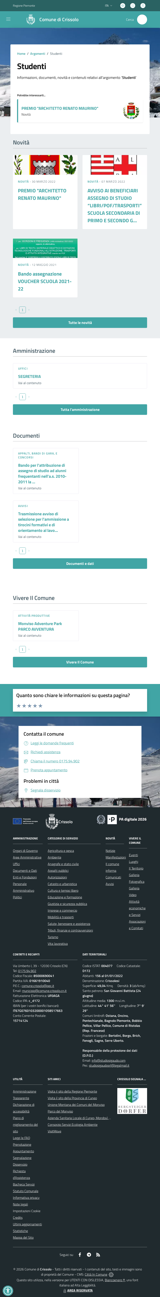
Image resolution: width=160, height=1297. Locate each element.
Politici (17, 897)
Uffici (23, 368)
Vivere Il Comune (80, 662)
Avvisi (23, 506)
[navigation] (8, 19)
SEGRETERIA (29, 376)
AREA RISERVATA (77, 1290)
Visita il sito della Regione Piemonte (72, 1091)
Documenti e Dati (25, 870)
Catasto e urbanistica (62, 883)
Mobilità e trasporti (61, 917)
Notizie (110, 850)
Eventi (133, 854)
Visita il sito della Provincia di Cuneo (72, 1097)
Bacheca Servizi (24, 1184)
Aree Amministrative (27, 857)
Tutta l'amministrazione (80, 409)
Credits (17, 1217)
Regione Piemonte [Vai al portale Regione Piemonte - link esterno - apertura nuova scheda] (24, 5)
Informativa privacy (26, 1197)
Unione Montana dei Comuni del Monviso (76, 1104)
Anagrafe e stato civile (63, 863)
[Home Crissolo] (50, 19)
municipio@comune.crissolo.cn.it (44, 990)
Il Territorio (136, 868)
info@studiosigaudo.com (108, 1060)
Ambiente (54, 857)
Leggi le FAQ (21, 1137)
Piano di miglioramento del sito (25, 1124)
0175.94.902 (27, 970)
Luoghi (133, 861)
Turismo (53, 936)
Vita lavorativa (58, 943)
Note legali (20, 1204)
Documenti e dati (80, 563)
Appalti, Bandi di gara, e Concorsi (38, 455)
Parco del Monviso (60, 1111)
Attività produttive (34, 615)
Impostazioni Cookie (26, 1210)
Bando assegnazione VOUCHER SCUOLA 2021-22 (45, 281)
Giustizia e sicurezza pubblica (67, 903)
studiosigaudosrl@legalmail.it (109, 1065)
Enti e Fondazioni (25, 877)
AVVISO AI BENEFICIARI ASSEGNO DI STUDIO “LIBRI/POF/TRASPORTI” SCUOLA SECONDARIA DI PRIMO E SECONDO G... (115, 205)
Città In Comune (96, 1274)
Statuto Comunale (25, 1190)
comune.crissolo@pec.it (38, 985)
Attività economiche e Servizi (137, 908)
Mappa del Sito (23, 1237)
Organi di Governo (25, 850)
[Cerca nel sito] (142, 19)
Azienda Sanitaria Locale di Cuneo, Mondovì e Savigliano (86, 1117)
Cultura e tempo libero (63, 890)
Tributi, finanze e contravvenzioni (70, 930)
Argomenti (37, 53)
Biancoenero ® (115, 1279)
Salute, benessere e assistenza (69, 923)
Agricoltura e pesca (61, 850)
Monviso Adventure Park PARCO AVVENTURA (40, 626)
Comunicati (113, 877)
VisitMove (54, 1131)
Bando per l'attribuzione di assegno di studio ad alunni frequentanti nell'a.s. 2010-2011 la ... (42, 473)
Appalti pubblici (58, 870)
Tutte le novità (80, 322)
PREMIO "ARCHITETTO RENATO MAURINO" (59, 108)
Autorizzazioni (57, 877)
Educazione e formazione (65, 897)
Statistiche (20, 1230)
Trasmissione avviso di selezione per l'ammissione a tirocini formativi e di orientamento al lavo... (43, 522)
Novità (24, 181)
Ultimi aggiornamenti (27, 1224)
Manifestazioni (116, 857)
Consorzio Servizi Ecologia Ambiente (73, 1124)
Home (21, 53)
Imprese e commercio (62, 910)
